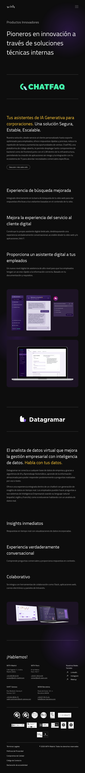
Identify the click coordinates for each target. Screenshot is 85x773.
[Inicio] (11, 6)
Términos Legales (13, 746)
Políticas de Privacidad (15, 751)
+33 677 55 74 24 (44, 697)
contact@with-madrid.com (15, 678)
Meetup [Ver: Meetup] (71, 679)
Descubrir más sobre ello (18, 167)
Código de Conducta (14, 760)
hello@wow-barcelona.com (47, 699)
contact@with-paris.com (39, 678)
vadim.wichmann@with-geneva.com (19, 699)
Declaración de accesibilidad (17, 765)
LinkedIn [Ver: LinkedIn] (71, 672)
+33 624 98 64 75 (13, 697)
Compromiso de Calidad (15, 756)
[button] (76, 7)
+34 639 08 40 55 (13, 676)
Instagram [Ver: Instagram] (72, 676)
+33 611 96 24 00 (37, 676)
